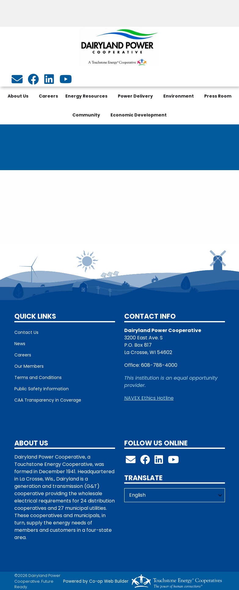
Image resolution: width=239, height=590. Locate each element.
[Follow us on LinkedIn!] (158, 461)
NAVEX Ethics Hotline (149, 398)
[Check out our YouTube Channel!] (173, 461)
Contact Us (26, 332)
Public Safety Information (41, 389)
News (19, 344)
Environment (178, 96)
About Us (18, 96)
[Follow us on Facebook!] (145, 461)
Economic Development (138, 115)
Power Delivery (135, 96)
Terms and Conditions (38, 377)
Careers (48, 96)
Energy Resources (86, 96)
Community (86, 115)
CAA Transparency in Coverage (47, 400)
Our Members (29, 366)
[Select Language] (174, 495)
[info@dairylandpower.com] (17, 81)
